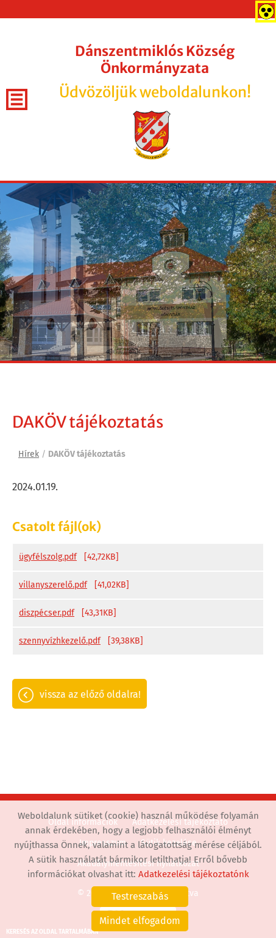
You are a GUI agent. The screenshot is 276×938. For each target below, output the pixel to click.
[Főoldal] (152, 135)
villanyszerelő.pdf (53, 585)
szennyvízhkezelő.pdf (60, 641)
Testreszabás (139, 896)
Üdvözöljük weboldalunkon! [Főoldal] (155, 72)
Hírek (28, 454)
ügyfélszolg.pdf (48, 557)
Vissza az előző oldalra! (90, 694)
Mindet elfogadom (139, 920)
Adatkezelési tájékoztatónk (193, 874)
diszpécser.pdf (46, 613)
